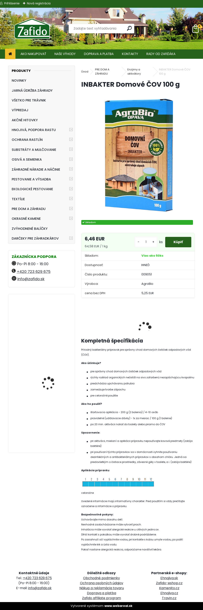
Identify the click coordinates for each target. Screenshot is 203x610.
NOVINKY (19, 80)
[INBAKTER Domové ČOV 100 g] (138, 154)
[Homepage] (10, 54)
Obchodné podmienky (101, 578)
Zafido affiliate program (101, 598)
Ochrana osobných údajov (101, 583)
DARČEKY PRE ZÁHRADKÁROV (35, 238)
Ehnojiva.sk (169, 578)
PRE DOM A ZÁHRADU (29, 208)
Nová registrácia (39, 3)
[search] (129, 28)
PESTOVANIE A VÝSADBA (31, 179)
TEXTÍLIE (18, 199)
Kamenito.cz (169, 588)
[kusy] (146, 242)
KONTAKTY (130, 54)
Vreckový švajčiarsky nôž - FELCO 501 (54, 375)
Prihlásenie (12, 3)
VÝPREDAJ (20, 110)
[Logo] (32, 28)
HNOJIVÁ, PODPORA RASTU (34, 130)
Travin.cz (169, 598)
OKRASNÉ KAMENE (26, 218)
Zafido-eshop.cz (169, 583)
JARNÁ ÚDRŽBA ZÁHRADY (32, 90)
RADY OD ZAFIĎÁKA (160, 54)
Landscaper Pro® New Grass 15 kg (51, 415)
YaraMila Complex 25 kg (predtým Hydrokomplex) (53, 317)
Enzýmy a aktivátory (134, 72)
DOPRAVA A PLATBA (99, 54)
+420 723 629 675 (34, 271)
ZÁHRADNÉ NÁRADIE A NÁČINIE (36, 169)
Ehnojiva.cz (169, 593)
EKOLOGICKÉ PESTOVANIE (32, 189)
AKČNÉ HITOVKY (25, 120)
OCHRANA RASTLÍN (27, 139)
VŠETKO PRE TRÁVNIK (29, 100)
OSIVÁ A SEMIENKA (27, 159)
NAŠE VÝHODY (65, 54)
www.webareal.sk (118, 606)
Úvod (84, 72)
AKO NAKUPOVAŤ (33, 54)
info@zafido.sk (30, 278)
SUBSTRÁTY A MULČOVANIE (34, 149)
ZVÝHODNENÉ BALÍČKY (30, 228)
